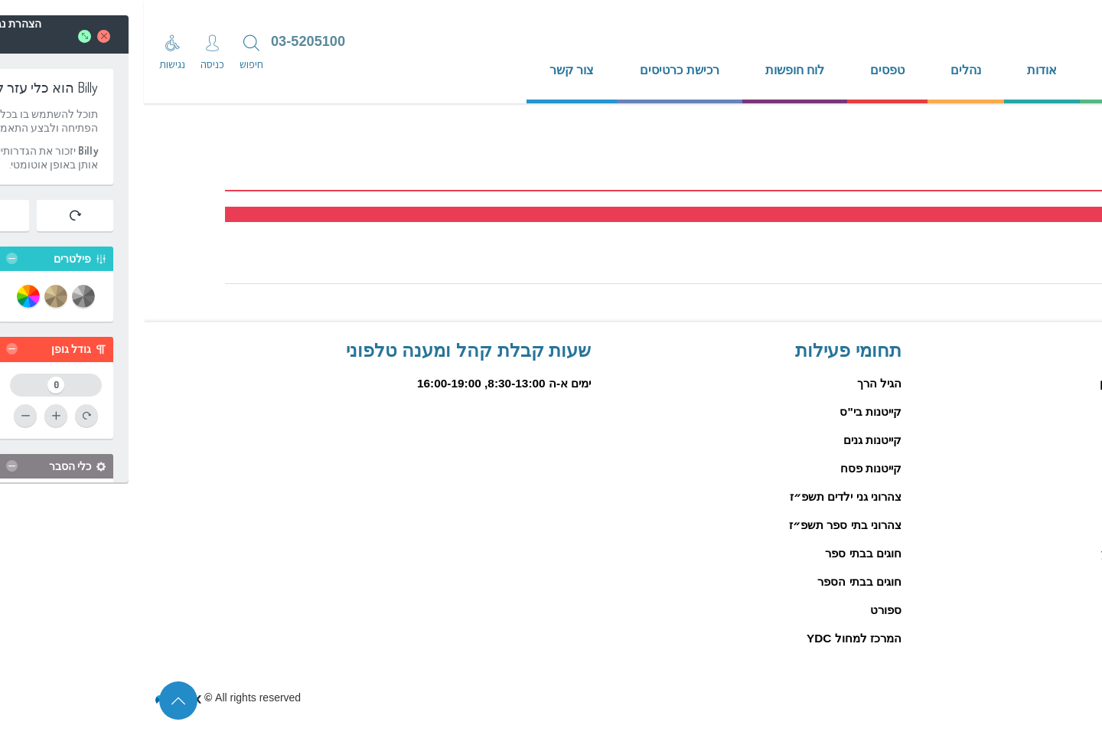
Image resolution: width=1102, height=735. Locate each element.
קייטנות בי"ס (727, 411)
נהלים (822, 70)
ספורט (742, 609)
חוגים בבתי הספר (715, 581)
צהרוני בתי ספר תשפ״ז (701, 524)
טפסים (743, 70)
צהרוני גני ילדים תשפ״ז (702, 496)
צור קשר (428, 70)
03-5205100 (164, 41)
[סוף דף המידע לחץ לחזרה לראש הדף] (34, 700)
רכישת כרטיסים (535, 70)
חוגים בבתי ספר (719, 553)
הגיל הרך (735, 383)
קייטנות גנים (728, 439)
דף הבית (981, 70)
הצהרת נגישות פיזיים (1010, 697)
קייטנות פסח (727, 468)
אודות (898, 70)
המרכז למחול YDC (710, 638)
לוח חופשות (650, 70)
